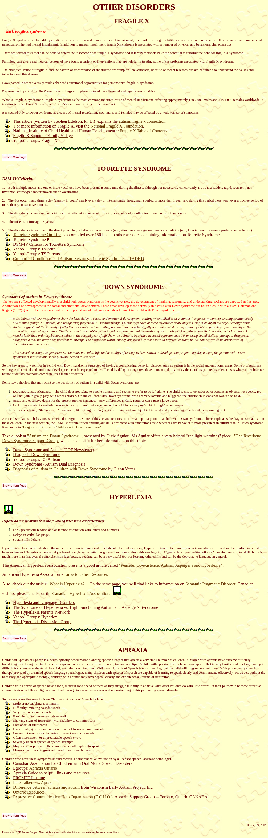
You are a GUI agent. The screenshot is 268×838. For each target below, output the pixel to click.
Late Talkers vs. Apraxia (34, 782)
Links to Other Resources (86, 574)
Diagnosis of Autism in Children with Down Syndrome (60, 469)
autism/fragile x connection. (143, 121)
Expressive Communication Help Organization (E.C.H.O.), (64, 797)
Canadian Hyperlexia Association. (81, 593)
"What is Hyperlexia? (66, 584)
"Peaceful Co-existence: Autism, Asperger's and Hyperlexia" (170, 565)
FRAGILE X (131, 21)
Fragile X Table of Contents (143, 131)
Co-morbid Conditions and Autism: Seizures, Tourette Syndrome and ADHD (78, 258)
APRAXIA (132, 649)
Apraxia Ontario (43, 768)
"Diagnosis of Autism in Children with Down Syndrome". (62, 427)
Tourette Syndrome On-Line (37, 234)
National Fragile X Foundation (117, 126)
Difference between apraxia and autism (46, 787)
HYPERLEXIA (130, 497)
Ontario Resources (29, 792)
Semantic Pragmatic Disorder (210, 584)
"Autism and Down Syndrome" (53, 436)
